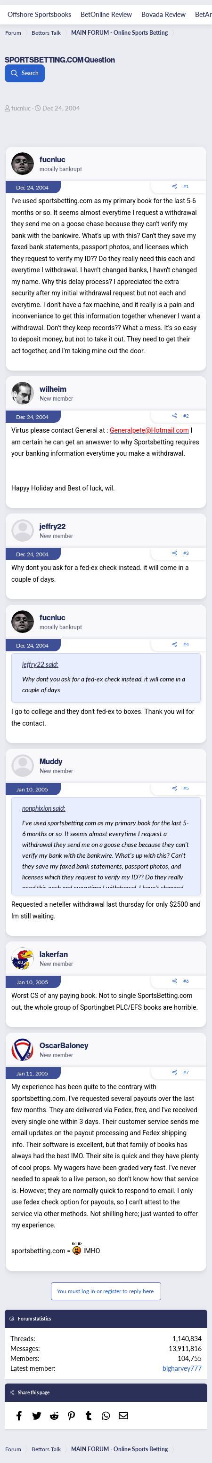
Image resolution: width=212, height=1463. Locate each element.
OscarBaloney (64, 1045)
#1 (186, 186)
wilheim (53, 389)
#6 (186, 981)
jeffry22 (52, 526)
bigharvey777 (182, 1368)
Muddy (51, 761)
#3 (186, 553)
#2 (186, 415)
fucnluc (21, 107)
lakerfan (54, 954)
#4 (186, 644)
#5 (186, 788)
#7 (186, 1072)
